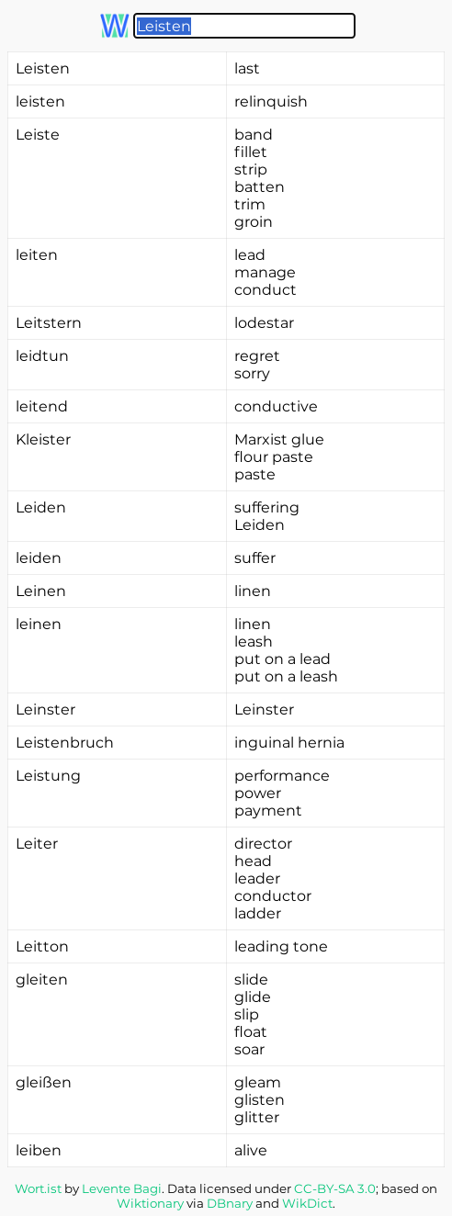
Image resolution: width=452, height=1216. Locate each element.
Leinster (45, 709)
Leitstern (49, 323)
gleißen (44, 1082)
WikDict (307, 1203)
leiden (39, 558)
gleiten (42, 979)
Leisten (43, 68)
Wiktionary (150, 1203)
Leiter (37, 843)
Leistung (48, 775)
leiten (37, 255)
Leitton (42, 946)
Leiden (41, 507)
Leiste (38, 134)
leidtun (42, 356)
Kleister (43, 439)
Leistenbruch (65, 742)
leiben (39, 1150)
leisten (40, 101)
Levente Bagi (122, 1188)
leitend (42, 406)
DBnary (230, 1203)
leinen (39, 624)
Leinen (41, 591)
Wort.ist (38, 1188)
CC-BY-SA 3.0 (335, 1188)
